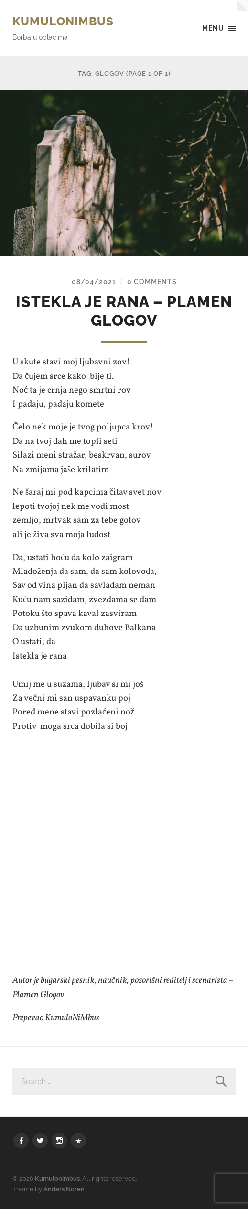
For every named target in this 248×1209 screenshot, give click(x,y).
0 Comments (152, 281)
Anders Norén (64, 1189)
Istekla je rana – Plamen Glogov (124, 311)
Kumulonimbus (63, 21)
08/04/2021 (94, 281)
